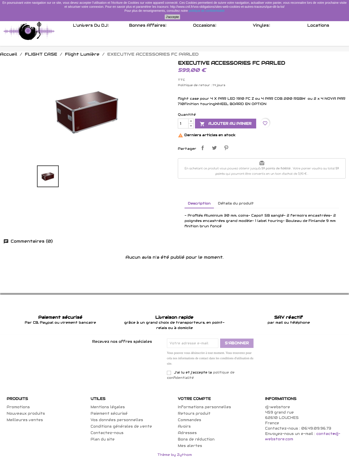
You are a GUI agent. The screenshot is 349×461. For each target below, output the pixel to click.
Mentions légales (108, 407)
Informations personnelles (204, 407)
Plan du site (103, 439)
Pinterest (226, 147)
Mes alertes (190, 445)
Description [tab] (199, 203)
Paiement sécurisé (109, 413)
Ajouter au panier (226, 124)
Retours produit (194, 413)
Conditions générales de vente (121, 426)
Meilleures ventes (25, 420)
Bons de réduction (196, 439)
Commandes (189, 420)
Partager (202, 147)
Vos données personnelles (117, 420)
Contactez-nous (107, 433)
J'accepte (172, 17)
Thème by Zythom (174, 455)
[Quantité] (183, 123)
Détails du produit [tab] (236, 203)
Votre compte (194, 398)
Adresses (187, 433)
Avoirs (184, 426)
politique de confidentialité (207, 10)
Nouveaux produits (26, 413)
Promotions (18, 407)
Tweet (214, 147)
